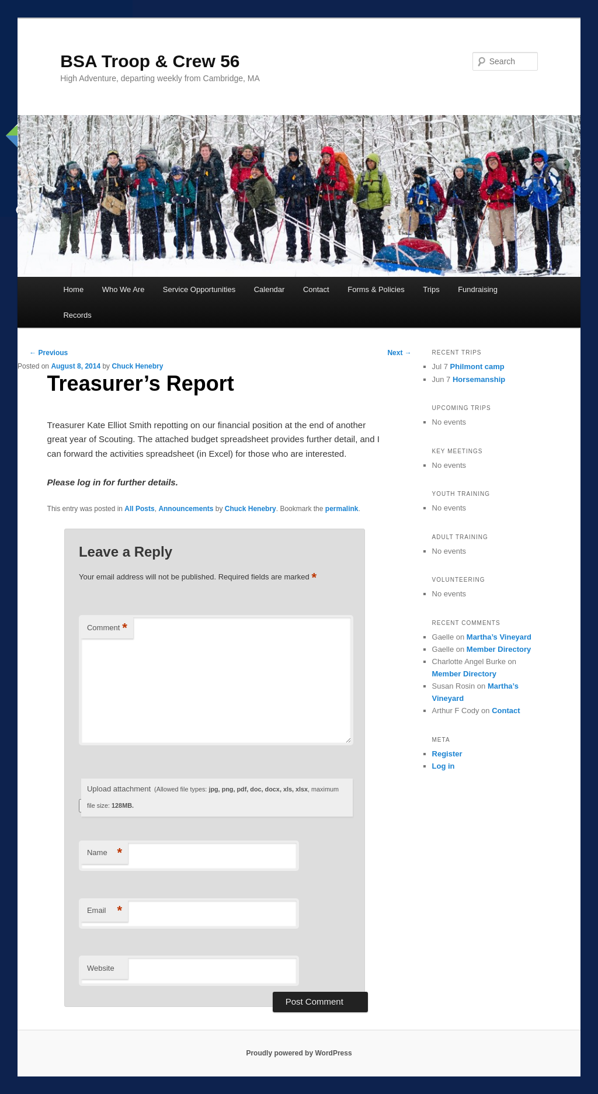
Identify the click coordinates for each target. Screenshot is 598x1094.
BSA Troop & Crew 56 (149, 61)
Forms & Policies (376, 289)
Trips (431, 289)
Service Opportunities (199, 289)
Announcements (185, 509)
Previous (48, 353)
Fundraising (478, 289)
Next (399, 353)
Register (447, 753)
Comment (107, 628)
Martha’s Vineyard (499, 637)
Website (100, 968)
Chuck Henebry (137, 366)
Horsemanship (479, 379)
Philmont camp (477, 366)
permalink (342, 509)
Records (77, 315)
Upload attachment (213, 797)
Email (104, 910)
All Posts (139, 509)
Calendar (269, 289)
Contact (316, 289)
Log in (443, 766)
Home (73, 289)
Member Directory (499, 649)
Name (104, 853)
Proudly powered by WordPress (299, 1053)
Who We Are (123, 289)
